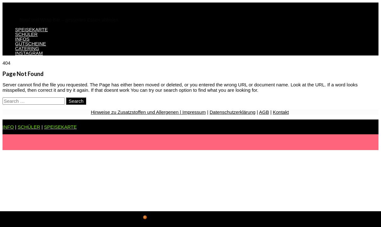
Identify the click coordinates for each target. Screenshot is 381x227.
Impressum (193, 112)
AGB (264, 112)
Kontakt (281, 112)
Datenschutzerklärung (233, 112)
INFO (8, 127)
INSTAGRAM (29, 53)
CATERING (27, 48)
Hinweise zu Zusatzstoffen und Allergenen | (136, 112)
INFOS (22, 39)
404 (6, 63)
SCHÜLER (26, 34)
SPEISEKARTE (31, 29)
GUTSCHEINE (30, 43)
